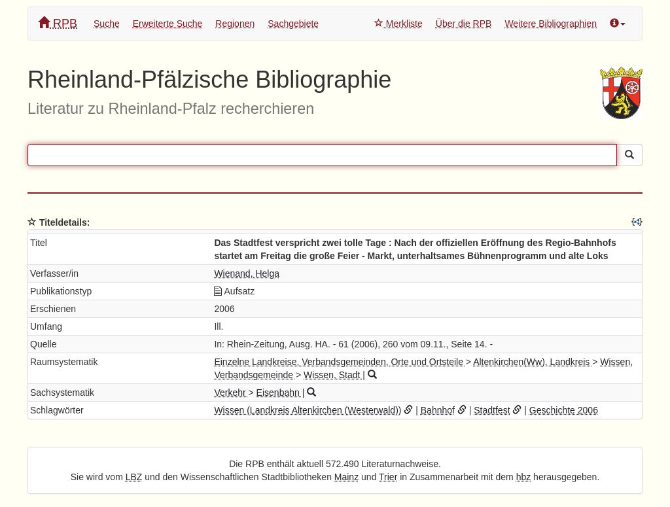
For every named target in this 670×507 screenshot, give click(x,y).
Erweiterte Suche (168, 23)
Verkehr (231, 392)
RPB (57, 23)
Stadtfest (492, 410)
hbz (523, 477)
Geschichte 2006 (563, 410)
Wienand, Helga (246, 273)
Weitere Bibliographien (550, 23)
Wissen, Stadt (333, 375)
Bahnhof (438, 410)
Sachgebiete (293, 23)
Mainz (346, 477)
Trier (388, 477)
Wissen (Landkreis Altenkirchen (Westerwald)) (307, 410)
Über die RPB (464, 23)
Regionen (235, 23)
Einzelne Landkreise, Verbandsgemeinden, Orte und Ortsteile (339, 362)
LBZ (134, 477)
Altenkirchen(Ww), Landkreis (532, 362)
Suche (107, 23)
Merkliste (398, 23)
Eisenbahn (279, 392)
